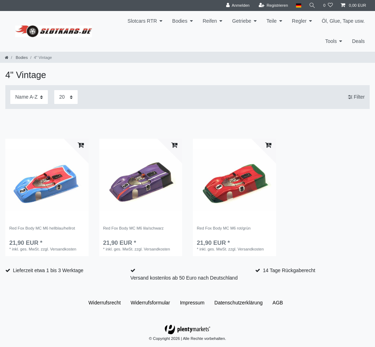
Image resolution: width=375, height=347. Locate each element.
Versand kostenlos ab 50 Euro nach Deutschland (184, 278)
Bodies (180, 21)
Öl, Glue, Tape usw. (343, 21)
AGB (278, 302)
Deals (358, 41)
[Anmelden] (237, 5)
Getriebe (241, 21)
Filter (356, 97)
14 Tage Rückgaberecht (289, 270)
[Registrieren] (273, 5)
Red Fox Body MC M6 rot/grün (224, 228)
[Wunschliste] (328, 5)
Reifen (210, 21)
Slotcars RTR (142, 21)
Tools (331, 41)
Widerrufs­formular (150, 302)
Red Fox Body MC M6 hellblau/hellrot (42, 228)
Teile (272, 21)
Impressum (192, 302)
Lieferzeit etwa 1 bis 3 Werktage (48, 270)
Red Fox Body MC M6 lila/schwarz (133, 228)
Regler (299, 21)
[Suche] (312, 5)
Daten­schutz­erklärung (238, 302)
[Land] (298, 5)
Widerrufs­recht (105, 302)
